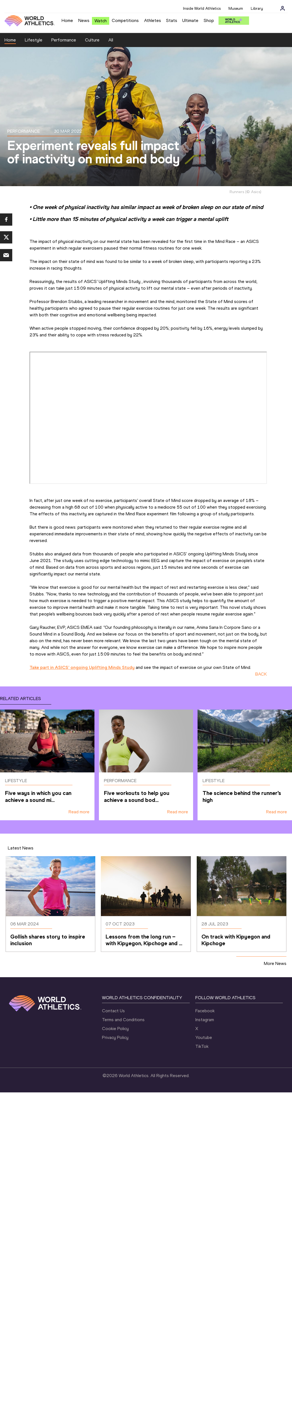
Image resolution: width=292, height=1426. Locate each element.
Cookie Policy (115, 1028)
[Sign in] (283, 8)
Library (257, 8)
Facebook (205, 1010)
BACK (261, 674)
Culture (92, 40)
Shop (209, 20)
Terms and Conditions (123, 1019)
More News (275, 963)
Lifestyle (33, 40)
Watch (100, 20)
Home (67, 20)
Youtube (203, 1037)
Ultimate (190, 20)
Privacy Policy (115, 1037)
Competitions (125, 20)
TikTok (201, 1046)
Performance (63, 40)
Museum (235, 8)
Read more (79, 811)
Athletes (152, 20)
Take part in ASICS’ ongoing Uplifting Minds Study (82, 667)
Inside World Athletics (202, 8)
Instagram (204, 1019)
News (83, 20)
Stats (171, 20)
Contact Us (113, 1010)
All (110, 40)
